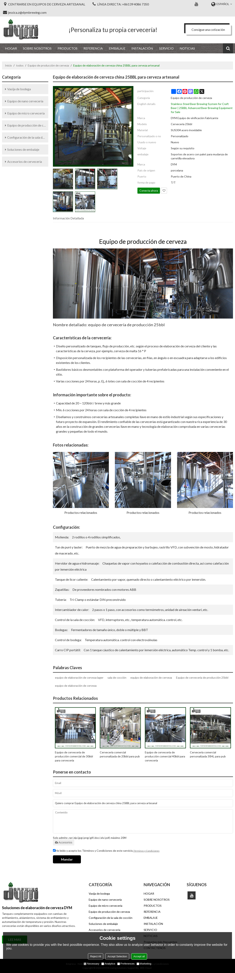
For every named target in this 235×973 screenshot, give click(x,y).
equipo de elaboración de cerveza (151, 677)
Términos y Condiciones (146, 850)
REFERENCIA (93, 48)
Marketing (144, 963)
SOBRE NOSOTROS (37, 48)
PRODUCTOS (67, 48)
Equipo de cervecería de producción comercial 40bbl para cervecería (165, 756)
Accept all (139, 956)
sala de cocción (116, 677)
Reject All (95, 956)
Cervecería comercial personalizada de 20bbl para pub (120, 754)
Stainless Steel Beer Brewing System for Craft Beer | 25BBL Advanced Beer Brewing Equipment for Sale (202, 108)
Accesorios (63, 842)
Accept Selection (117, 956)
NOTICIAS (187, 48)
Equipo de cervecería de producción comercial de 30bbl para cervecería (74, 756)
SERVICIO (166, 48)
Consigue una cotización (208, 29)
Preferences (126, 963)
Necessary (91, 963)
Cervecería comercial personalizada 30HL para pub (208, 754)
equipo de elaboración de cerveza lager (79, 677)
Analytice (108, 963)
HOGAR (11, 48)
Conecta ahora (148, 190)
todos (20, 65)
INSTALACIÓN (142, 48)
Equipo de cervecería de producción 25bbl (202, 677)
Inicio (8, 65)
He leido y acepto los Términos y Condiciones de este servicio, (106, 850)
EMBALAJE (117, 48)
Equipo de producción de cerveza (48, 65)
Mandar (67, 859)
